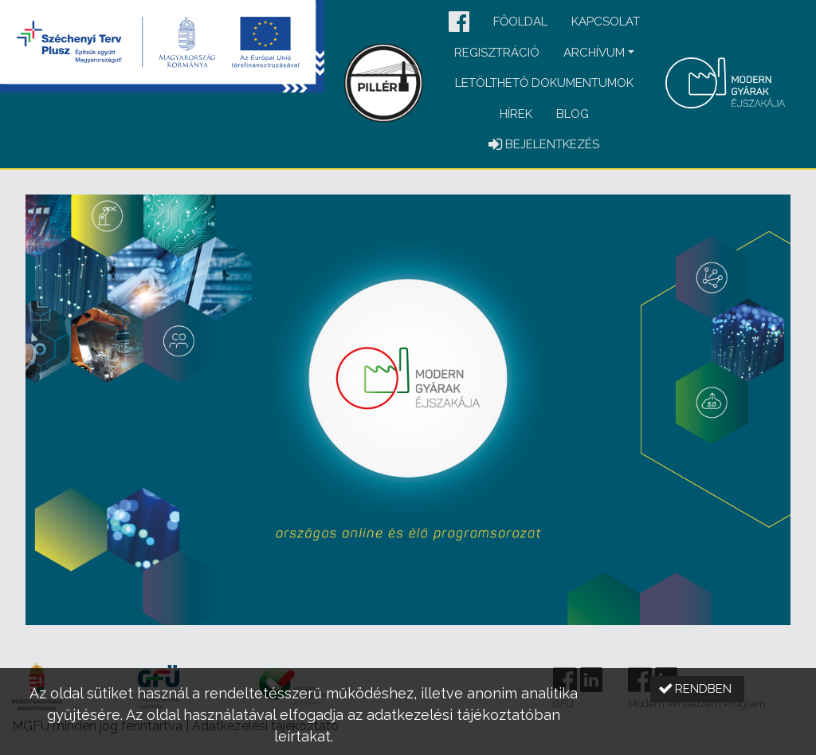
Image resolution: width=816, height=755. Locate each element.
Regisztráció (496, 52)
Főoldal (520, 21)
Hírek (516, 114)
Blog (572, 114)
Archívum (594, 52)
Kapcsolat (605, 21)
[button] (459, 23)
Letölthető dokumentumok (544, 83)
